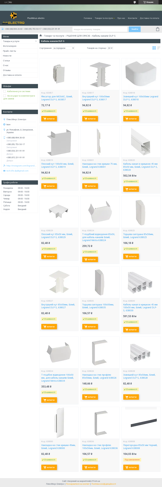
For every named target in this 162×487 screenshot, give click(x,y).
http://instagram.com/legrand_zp (21, 165)
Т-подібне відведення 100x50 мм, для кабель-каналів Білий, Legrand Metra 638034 (57, 377)
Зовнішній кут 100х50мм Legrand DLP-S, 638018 (140, 98)
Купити (51, 119)
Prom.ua (96, 481)
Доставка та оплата (149, 18)
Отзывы (7, 70)
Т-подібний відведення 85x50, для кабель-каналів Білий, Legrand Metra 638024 (98, 237)
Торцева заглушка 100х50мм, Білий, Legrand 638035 (98, 306)
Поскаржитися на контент (78, 484)
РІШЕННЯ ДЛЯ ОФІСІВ (78, 35)
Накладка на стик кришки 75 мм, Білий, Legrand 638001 (99, 165)
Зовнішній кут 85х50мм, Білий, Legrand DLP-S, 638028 (139, 376)
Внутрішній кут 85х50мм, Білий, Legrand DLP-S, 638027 (58, 306)
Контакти (132, 18)
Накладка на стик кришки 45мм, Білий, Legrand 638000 (58, 447)
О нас (6, 65)
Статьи (6, 60)
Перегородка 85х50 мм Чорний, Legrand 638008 (140, 447)
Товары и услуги (11, 41)
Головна (88, 18)
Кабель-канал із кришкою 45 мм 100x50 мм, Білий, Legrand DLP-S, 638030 (140, 307)
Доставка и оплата (12, 75)
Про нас (121, 18)
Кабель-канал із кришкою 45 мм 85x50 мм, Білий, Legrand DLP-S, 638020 (140, 166)
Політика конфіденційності (104, 484)
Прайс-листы (9, 50)
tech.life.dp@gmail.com (17, 170)
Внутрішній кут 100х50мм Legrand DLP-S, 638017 (96, 98)
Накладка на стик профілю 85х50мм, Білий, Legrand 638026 (99, 376)
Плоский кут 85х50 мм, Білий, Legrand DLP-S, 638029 (57, 236)
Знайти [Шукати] (134, 29)
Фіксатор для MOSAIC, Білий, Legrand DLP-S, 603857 (57, 98)
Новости (7, 55)
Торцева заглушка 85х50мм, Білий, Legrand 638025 (138, 236)
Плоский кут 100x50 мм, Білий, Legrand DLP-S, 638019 (57, 165)
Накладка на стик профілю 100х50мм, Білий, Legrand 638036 (100, 447)
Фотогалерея (9, 46)
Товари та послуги (104, 18)
